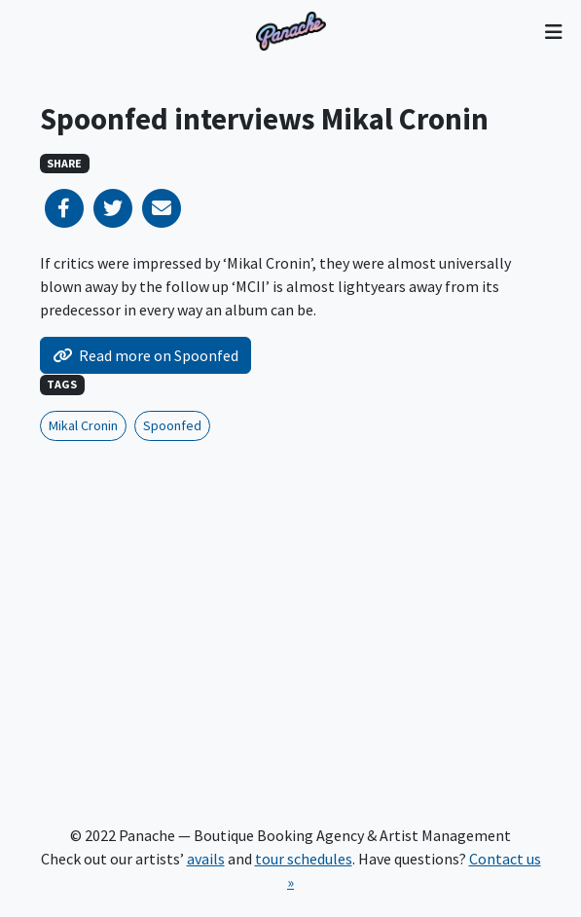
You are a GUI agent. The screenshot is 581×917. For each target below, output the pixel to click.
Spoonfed (172, 425)
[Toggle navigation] (553, 31)
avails (206, 858)
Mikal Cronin (83, 425)
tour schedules (303, 858)
